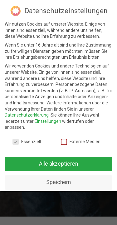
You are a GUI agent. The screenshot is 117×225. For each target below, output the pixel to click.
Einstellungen (48, 121)
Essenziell (26, 142)
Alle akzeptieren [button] (58, 164)
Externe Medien (80, 142)
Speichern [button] (58, 182)
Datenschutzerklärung (27, 115)
